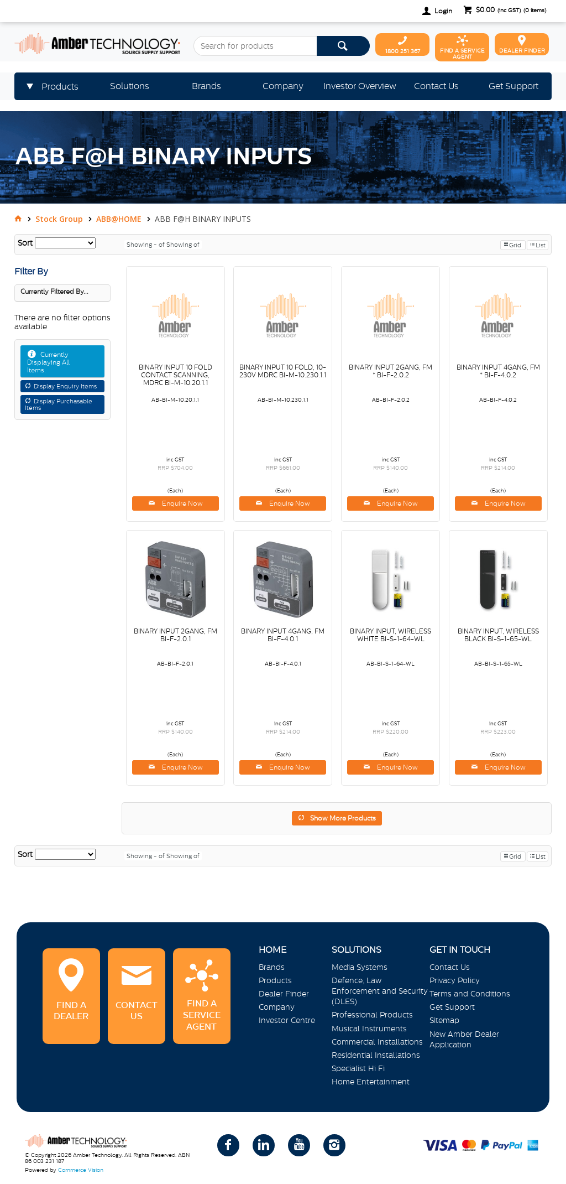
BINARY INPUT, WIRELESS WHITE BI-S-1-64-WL (390, 635)
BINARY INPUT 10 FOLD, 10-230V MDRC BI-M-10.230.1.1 (282, 371)
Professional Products (372, 1014)
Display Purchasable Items (58, 404)
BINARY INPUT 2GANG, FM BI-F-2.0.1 (175, 635)
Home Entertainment (371, 1081)
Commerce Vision (80, 1170)
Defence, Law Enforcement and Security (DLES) (380, 991)
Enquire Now (181, 503)
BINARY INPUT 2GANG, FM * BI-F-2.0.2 (390, 371)
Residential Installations (376, 1055)
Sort (25, 242)
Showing (146, 244)
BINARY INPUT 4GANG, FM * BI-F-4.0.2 (498, 371)
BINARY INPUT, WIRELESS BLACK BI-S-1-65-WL (498, 635)
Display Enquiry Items (65, 386)
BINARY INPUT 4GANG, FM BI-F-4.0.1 (282, 635)
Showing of (183, 244)
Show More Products (343, 818)
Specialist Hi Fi (358, 1068)
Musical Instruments (369, 1028)
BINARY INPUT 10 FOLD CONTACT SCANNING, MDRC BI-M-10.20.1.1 (175, 375)
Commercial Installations (377, 1041)
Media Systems (359, 967)
